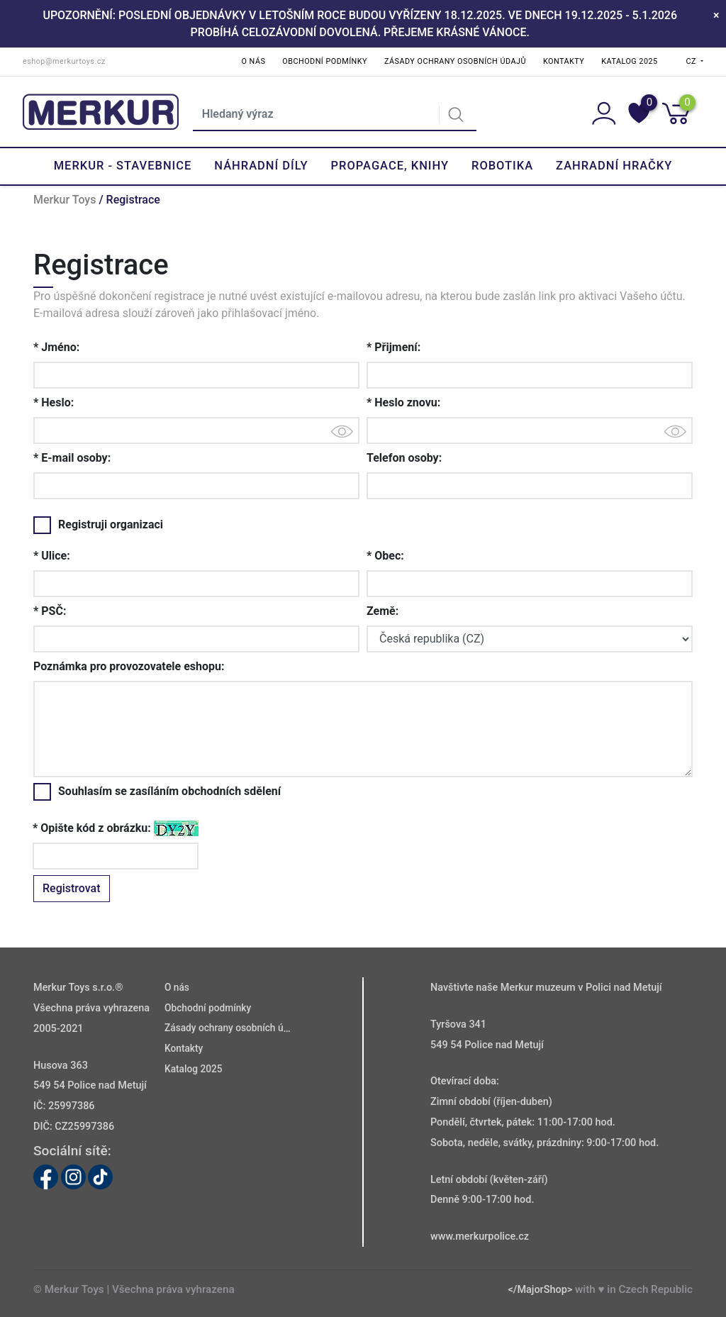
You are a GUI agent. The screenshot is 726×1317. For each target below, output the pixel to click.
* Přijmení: (393, 347)
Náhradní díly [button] (261, 165)
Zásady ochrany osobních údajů (455, 61)
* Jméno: (56, 347)
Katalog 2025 (629, 61)
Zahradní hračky (614, 165)
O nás (254, 61)
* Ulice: (51, 555)
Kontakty (563, 61)
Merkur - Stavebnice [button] (123, 165)
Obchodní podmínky (324, 61)
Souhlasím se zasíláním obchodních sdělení (157, 791)
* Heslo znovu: (403, 402)
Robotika (502, 165)
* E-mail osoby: (72, 458)
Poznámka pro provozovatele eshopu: (129, 666)
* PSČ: (49, 611)
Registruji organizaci (98, 524)
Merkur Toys (64, 199)
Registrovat (72, 888)
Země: (382, 611)
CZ (692, 61)
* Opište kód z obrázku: (92, 828)
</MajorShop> (540, 1290)
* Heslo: (53, 402)
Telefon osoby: (404, 458)
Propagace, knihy (390, 165)
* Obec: (385, 555)
